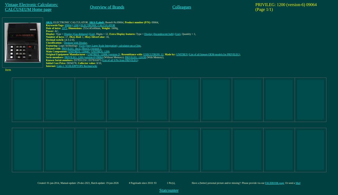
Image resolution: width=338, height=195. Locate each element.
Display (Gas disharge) (76, 34)
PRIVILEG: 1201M (135, 57)
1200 (76, 25)
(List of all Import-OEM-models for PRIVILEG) (214, 54)
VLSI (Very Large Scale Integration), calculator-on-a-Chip (110, 45)
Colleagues (181, 7)
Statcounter (169, 190)
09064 (68, 25)
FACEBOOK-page (274, 183)
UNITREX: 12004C (79, 51)
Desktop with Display (75, 42)
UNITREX (182, 54)
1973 (64, 28)
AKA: (49, 22)
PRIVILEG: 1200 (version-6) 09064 (83, 57)
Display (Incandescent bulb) (159, 34)
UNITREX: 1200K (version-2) (103, 54)
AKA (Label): (97, 22)
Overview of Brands (107, 7)
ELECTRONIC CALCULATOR (98, 25)
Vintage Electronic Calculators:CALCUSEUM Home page (31, 7)
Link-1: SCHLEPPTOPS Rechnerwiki (77, 66)
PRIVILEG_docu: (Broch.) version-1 (81, 48)
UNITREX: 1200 (100, 51)
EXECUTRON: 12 (153, 54)
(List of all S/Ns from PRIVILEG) (120, 60)
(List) (92, 34)
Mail (298, 183)
